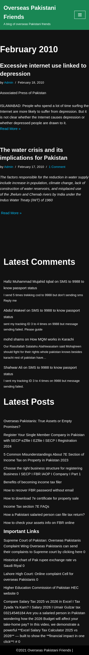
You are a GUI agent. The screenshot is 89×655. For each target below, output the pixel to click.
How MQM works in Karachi (52, 339)
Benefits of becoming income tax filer (33, 482)
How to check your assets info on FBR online (39, 523)
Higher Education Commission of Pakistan (37, 588)
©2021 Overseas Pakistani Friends (43, 650)
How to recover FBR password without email (39, 490)
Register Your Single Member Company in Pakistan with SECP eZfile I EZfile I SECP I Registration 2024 (44, 440)
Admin (8, 82)
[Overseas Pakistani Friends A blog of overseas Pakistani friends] (35, 15)
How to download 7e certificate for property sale (41, 498)
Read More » (10, 129)
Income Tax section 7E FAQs (26, 506)
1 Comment (57, 167)
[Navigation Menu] (79, 15)
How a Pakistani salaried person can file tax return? (44, 514)
